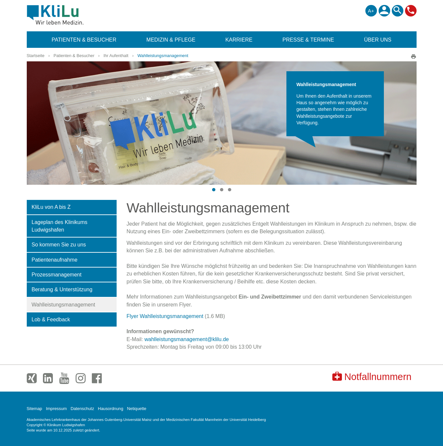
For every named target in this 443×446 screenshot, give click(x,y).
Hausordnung (110, 408)
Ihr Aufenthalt (115, 55)
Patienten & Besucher (74, 55)
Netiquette (136, 408)
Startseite (36, 55)
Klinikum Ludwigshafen (70, 15)
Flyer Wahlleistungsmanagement (165, 316)
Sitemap (34, 408)
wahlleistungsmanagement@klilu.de (186, 339)
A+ (371, 11)
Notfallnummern (371, 376)
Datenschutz (82, 408)
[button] (214, 189)
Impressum (56, 408)
